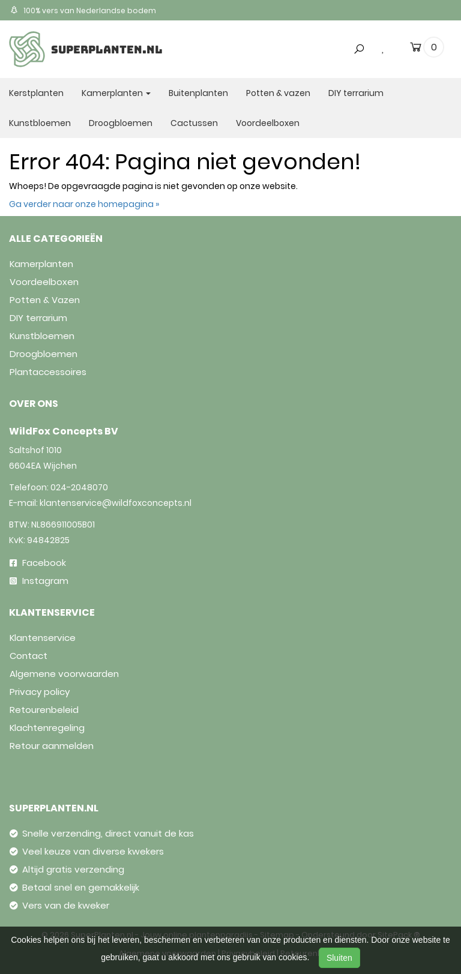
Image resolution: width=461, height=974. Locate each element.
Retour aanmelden (52, 745)
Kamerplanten (41, 263)
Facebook (38, 562)
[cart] (415, 49)
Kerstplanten (36, 93)
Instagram (39, 580)
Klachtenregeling (47, 727)
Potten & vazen (278, 93)
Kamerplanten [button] (116, 93)
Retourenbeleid (44, 709)
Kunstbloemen (40, 123)
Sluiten (339, 958)
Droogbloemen (120, 123)
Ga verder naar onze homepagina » (84, 204)
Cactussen (194, 123)
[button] (355, 25)
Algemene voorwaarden (64, 673)
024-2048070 (79, 487)
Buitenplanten (198, 93)
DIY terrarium (356, 93)
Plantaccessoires (48, 371)
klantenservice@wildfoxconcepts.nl (115, 503)
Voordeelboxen (268, 123)
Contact (28, 655)
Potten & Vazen (45, 299)
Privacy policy (40, 691)
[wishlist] (383, 47)
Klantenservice (43, 637)
